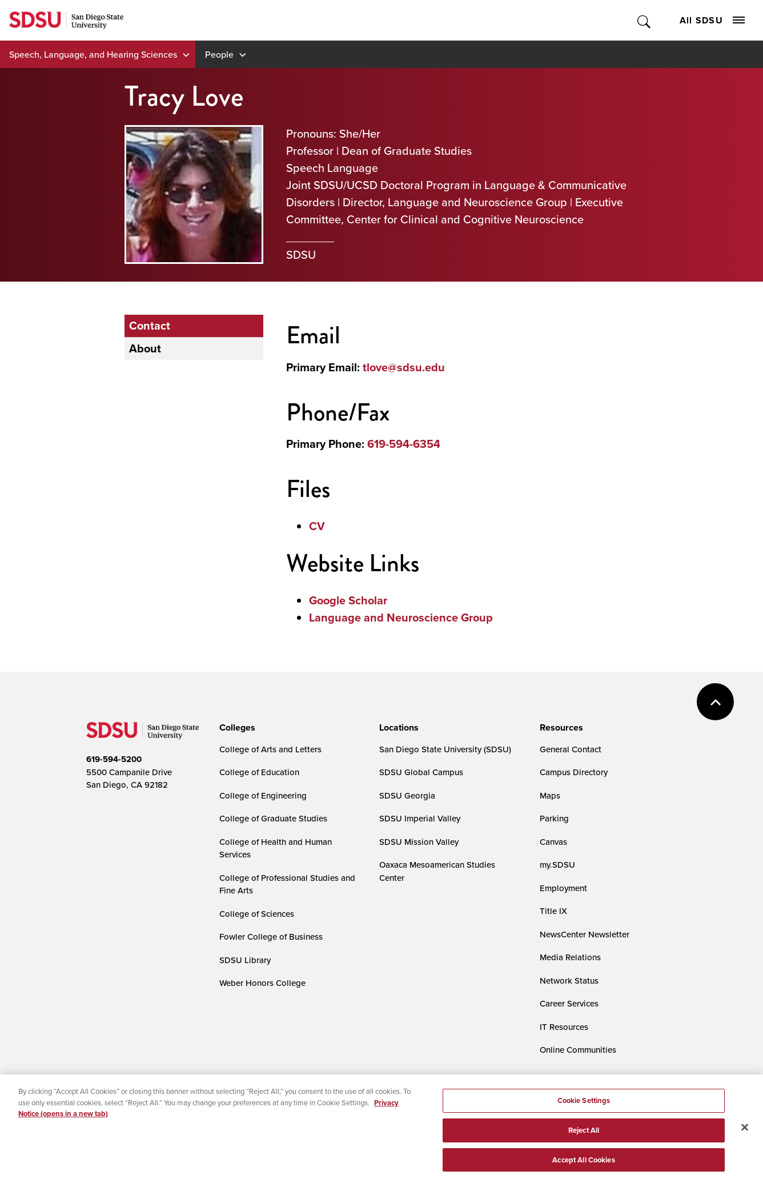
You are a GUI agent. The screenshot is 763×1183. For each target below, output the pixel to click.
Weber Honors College (262, 983)
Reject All (583, 1136)
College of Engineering (263, 795)
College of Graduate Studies (273, 818)
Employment (563, 888)
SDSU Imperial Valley (419, 818)
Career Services (569, 1003)
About (145, 348)
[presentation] (235, 728)
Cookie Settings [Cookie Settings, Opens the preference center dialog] (584, 1107)
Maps (550, 795)
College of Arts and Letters (270, 749)
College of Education (259, 772)
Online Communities (578, 1050)
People (219, 54)
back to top (715, 701)
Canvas (553, 842)
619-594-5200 (114, 759)
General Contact (570, 749)
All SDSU (712, 20)
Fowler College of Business (271, 937)
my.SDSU (557, 865)
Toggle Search (644, 20)
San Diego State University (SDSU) (445, 749)
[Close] (744, 1133)
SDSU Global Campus (421, 772)
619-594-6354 (403, 443)
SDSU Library (245, 960)
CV (317, 526)
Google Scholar (348, 600)
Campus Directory (574, 772)
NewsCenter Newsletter (584, 934)
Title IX (553, 911)
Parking (554, 818)
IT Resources (564, 1027)
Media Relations (570, 957)
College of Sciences (256, 914)
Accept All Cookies (583, 1166)
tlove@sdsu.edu (404, 367)
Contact (149, 325)
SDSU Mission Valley (419, 842)
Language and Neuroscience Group (401, 617)
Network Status (569, 980)
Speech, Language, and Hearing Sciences (93, 54)
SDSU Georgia (407, 795)
